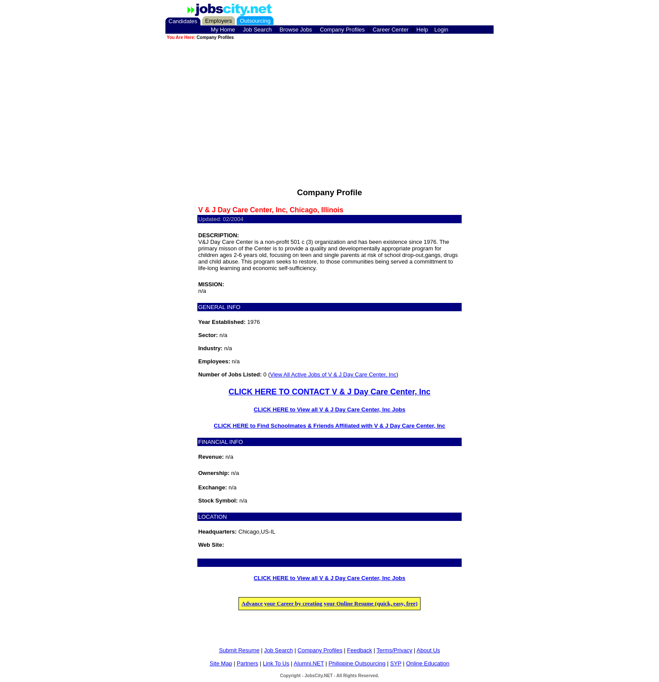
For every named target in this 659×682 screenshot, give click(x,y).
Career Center (390, 29)
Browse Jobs (296, 29)
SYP (396, 663)
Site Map (221, 663)
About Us (428, 650)
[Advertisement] (329, 102)
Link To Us (276, 663)
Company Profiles (342, 29)
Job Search (257, 29)
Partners (247, 663)
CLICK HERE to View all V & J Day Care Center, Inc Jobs (330, 409)
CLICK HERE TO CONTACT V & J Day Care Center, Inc (329, 391)
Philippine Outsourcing (357, 663)
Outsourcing (255, 21)
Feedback (359, 650)
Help (422, 29)
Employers (218, 21)
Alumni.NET (309, 663)
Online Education (427, 663)
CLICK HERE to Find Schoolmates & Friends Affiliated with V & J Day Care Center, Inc (329, 425)
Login (442, 29)
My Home (223, 29)
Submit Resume (239, 650)
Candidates (182, 21)
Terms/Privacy (395, 650)
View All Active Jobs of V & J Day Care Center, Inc (333, 374)
